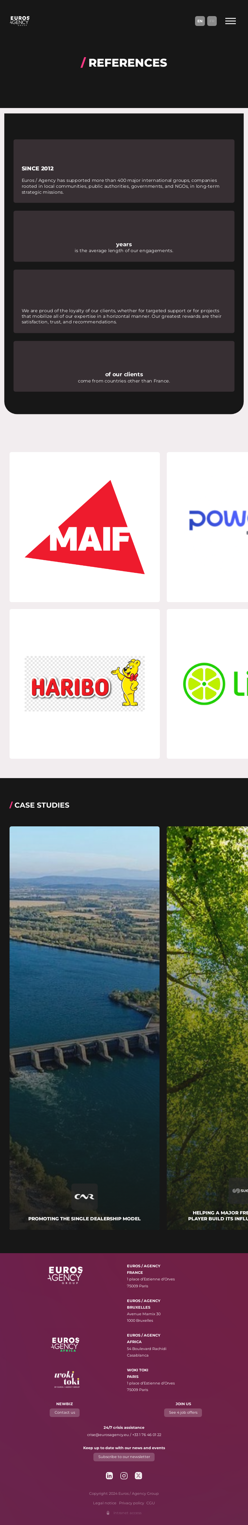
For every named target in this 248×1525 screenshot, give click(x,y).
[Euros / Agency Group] (20, 21)
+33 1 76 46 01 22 (146, 1434)
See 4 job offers (183, 1412)
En (200, 21)
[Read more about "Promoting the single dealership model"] (85, 1028)
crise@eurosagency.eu (108, 1434)
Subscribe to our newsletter (124, 1456)
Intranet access (127, 1513)
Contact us (65, 1412)
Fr (212, 21)
